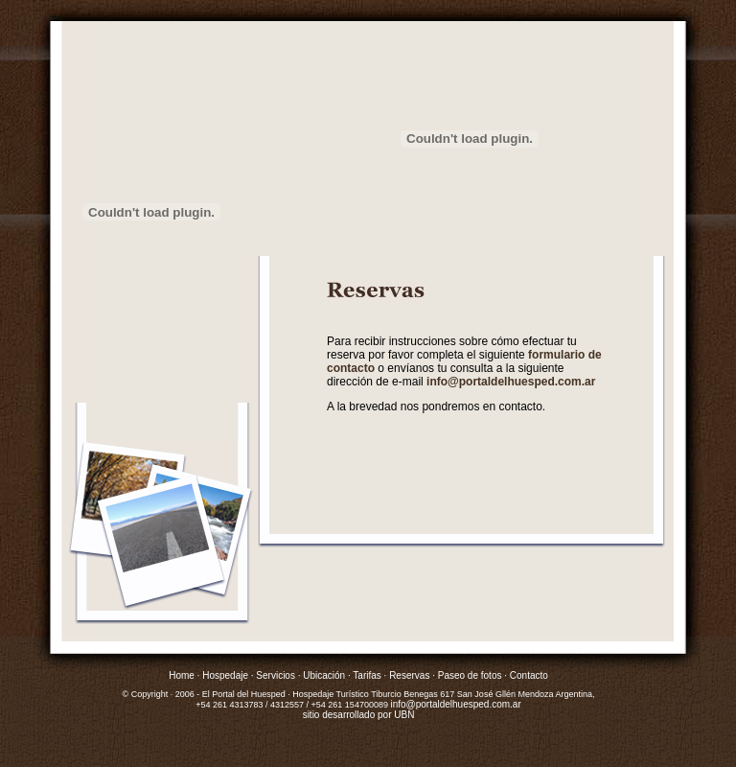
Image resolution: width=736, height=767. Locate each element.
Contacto (527, 675)
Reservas (409, 675)
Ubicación (324, 675)
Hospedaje (225, 675)
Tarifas (366, 675)
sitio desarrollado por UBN (359, 714)
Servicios (275, 675)
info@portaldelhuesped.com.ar (510, 381)
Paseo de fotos (470, 675)
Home (182, 675)
